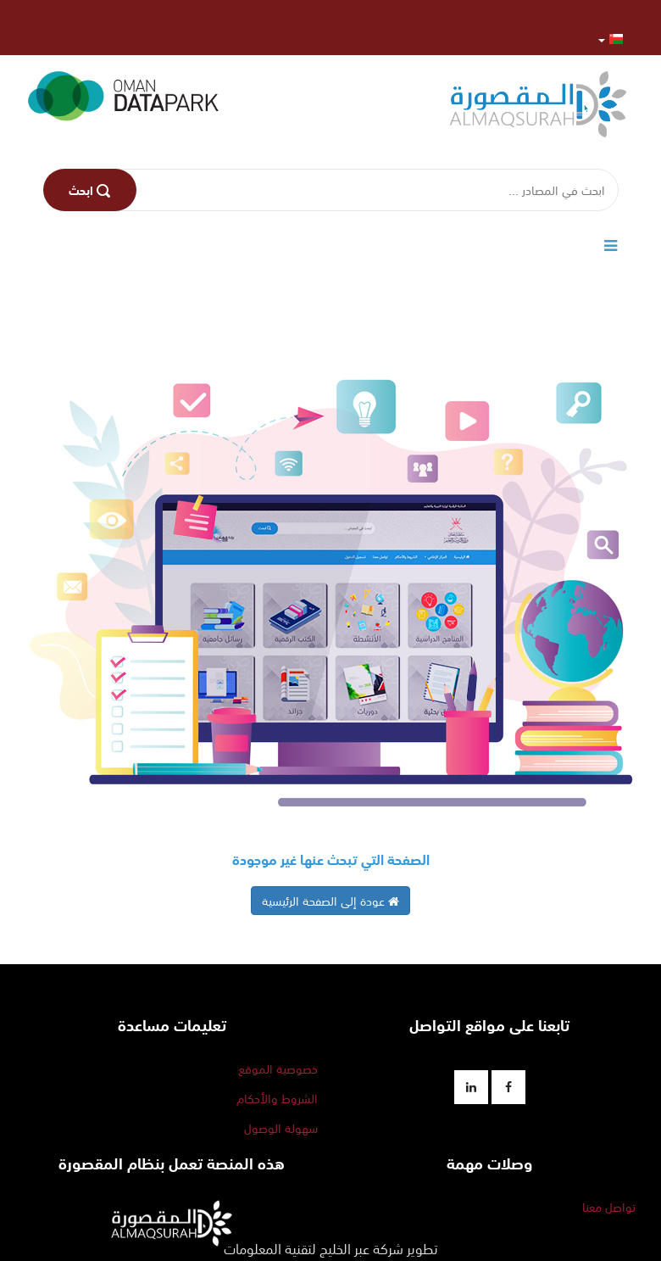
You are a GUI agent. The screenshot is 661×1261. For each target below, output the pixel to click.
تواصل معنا (609, 1207)
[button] (610, 38)
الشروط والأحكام (277, 1098)
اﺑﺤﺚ (89, 190)
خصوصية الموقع (278, 1068)
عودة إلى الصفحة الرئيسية (330, 901)
